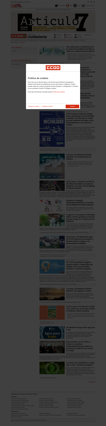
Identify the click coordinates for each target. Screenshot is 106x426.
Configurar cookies (47, 106)
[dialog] (53, 86)
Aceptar (72, 106)
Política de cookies (59, 92)
